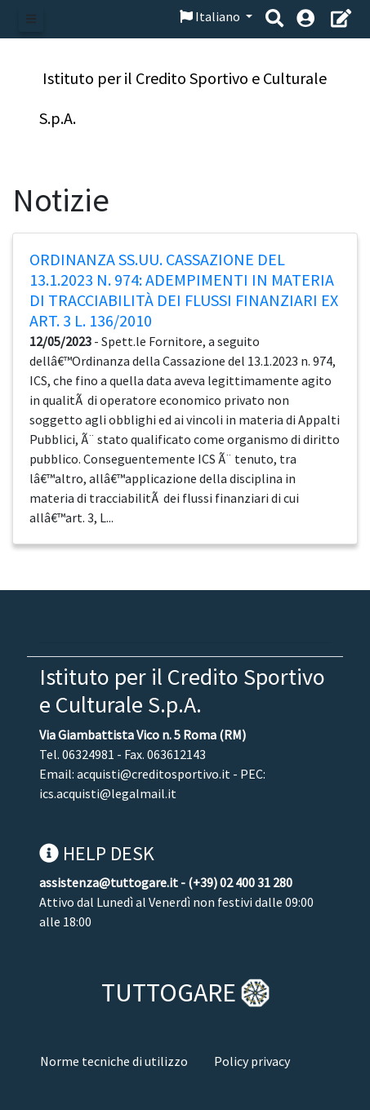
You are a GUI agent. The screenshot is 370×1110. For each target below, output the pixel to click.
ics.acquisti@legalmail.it (107, 793)
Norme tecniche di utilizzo (114, 1061)
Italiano (211, 16)
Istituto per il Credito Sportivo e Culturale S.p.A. (182, 690)
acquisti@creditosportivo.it (153, 774)
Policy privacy (252, 1061)
